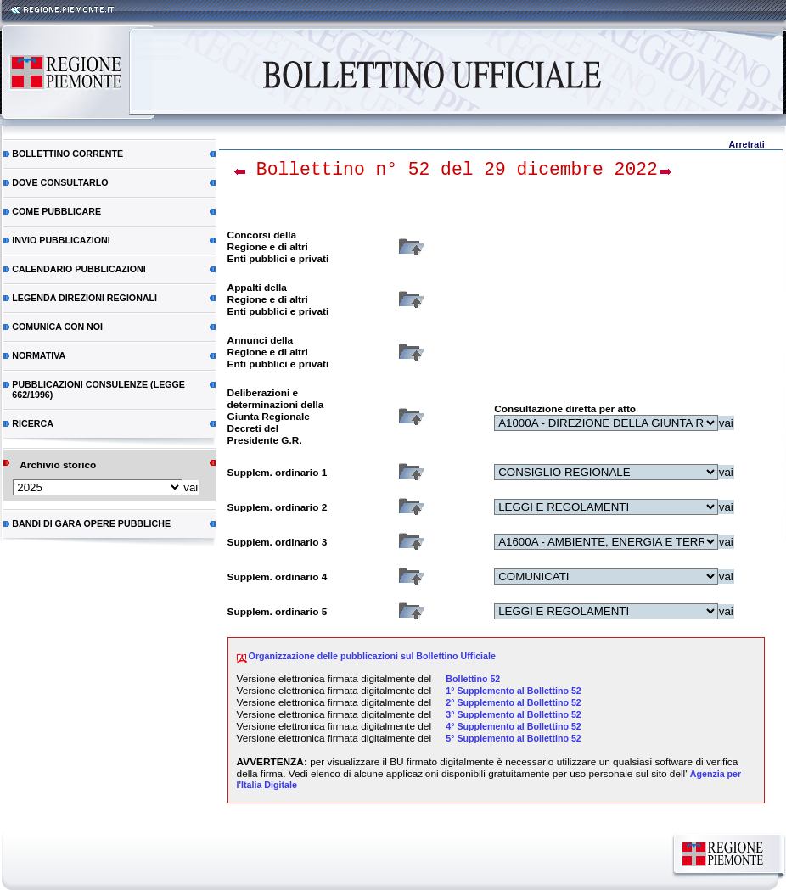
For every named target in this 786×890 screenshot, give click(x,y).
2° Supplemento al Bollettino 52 (513, 702)
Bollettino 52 (473, 679)
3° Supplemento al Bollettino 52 (513, 714)
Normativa (38, 355)
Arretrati (747, 144)
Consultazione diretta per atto (565, 409)
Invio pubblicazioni (60, 240)
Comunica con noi (57, 327)
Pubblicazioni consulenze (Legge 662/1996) (98, 389)
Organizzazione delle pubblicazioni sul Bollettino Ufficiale (372, 656)
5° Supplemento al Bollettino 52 (513, 738)
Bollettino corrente (67, 153)
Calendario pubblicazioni (78, 269)
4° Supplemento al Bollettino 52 (513, 726)
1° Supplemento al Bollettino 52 (513, 691)
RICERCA (32, 423)
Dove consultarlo (60, 182)
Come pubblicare (56, 211)
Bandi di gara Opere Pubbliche (91, 523)
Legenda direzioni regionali (84, 298)
